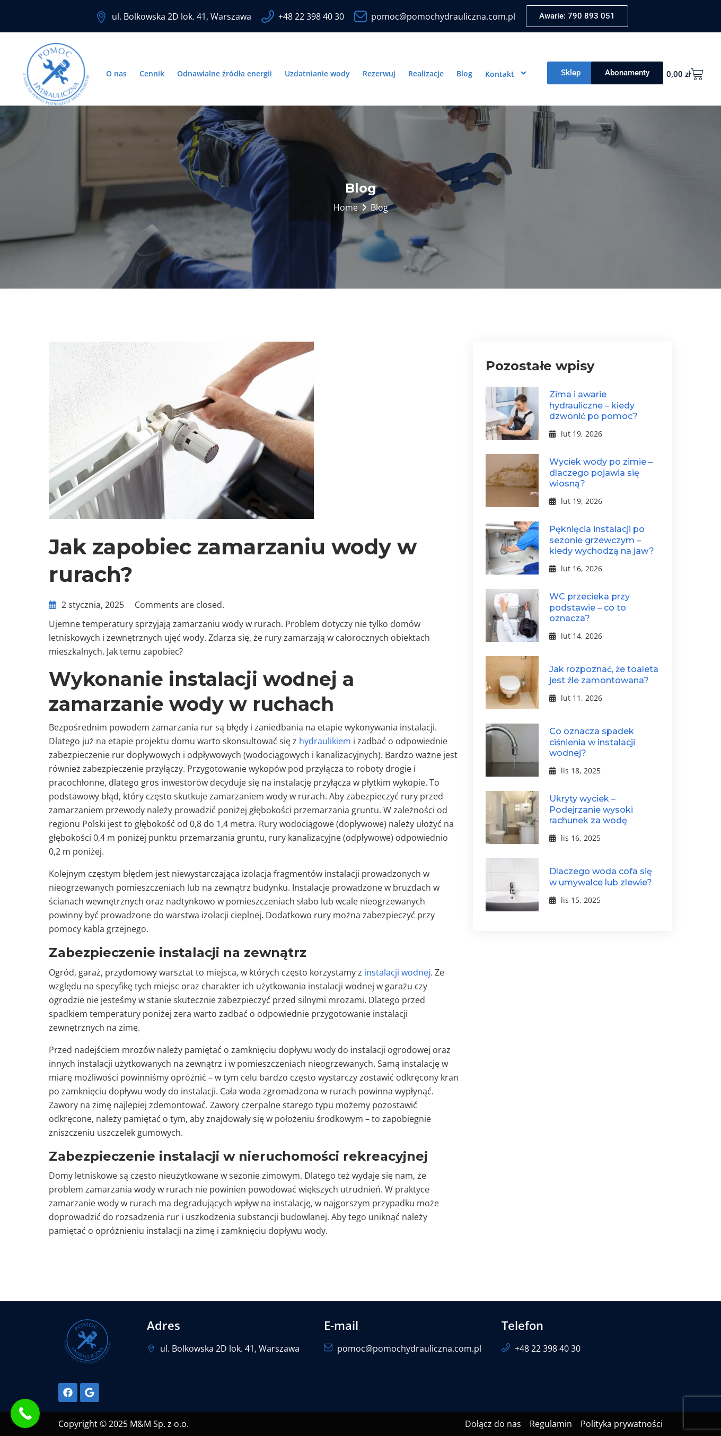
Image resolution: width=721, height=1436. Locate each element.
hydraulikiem (325, 741)
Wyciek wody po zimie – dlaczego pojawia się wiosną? (601, 473)
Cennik (151, 73)
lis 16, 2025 (575, 838)
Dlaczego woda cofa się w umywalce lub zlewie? (600, 876)
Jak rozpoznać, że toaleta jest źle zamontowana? (603, 674)
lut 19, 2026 (575, 434)
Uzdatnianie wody (317, 73)
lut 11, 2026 (575, 698)
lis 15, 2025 (575, 900)
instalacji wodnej (397, 972)
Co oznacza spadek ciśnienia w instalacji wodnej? (592, 742)
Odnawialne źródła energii (224, 73)
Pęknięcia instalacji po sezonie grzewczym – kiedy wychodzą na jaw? (601, 540)
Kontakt (507, 74)
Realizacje (426, 73)
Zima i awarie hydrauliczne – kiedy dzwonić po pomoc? (593, 405)
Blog (464, 73)
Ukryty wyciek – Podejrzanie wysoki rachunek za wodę (591, 810)
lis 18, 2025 (575, 770)
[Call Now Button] (25, 1413)
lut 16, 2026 (575, 568)
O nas (116, 73)
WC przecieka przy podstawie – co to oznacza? (589, 607)
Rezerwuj (379, 73)
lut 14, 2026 (575, 636)
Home (345, 207)
